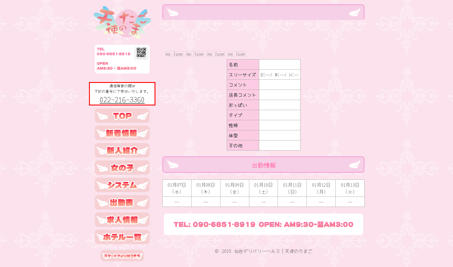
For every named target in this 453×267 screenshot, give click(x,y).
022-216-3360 (122, 99)
